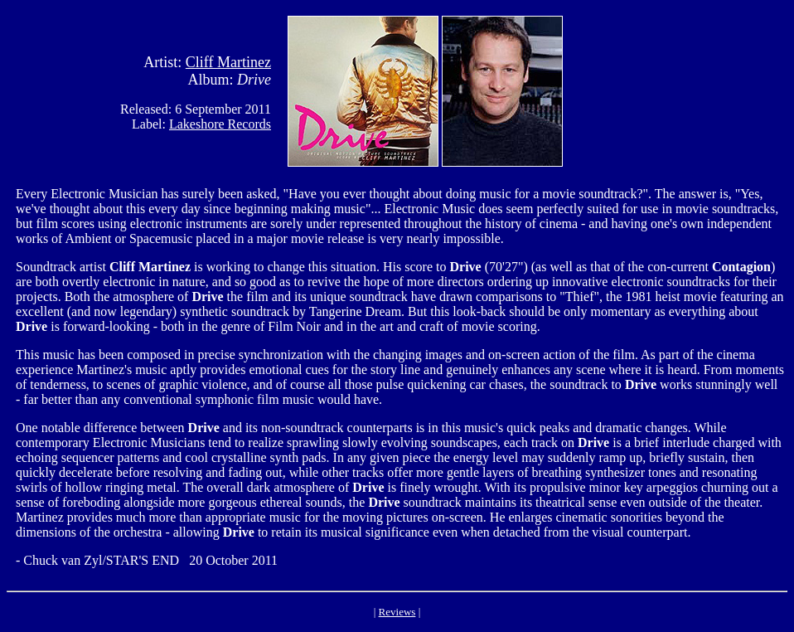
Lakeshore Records (220, 124)
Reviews (397, 611)
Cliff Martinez (228, 62)
